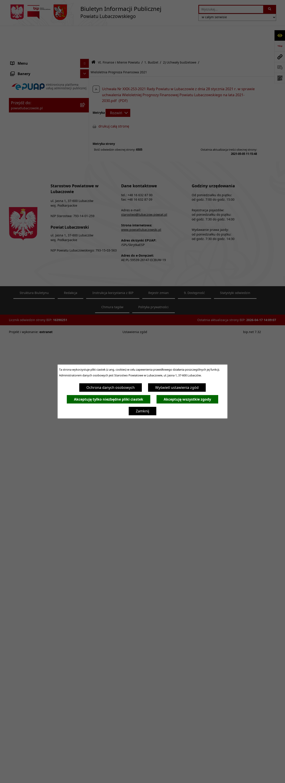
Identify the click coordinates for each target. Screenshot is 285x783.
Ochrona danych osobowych (110, 387)
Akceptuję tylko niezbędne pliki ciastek (108, 399)
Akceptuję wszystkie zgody (187, 399)
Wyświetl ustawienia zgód (177, 387)
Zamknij (142, 411)
